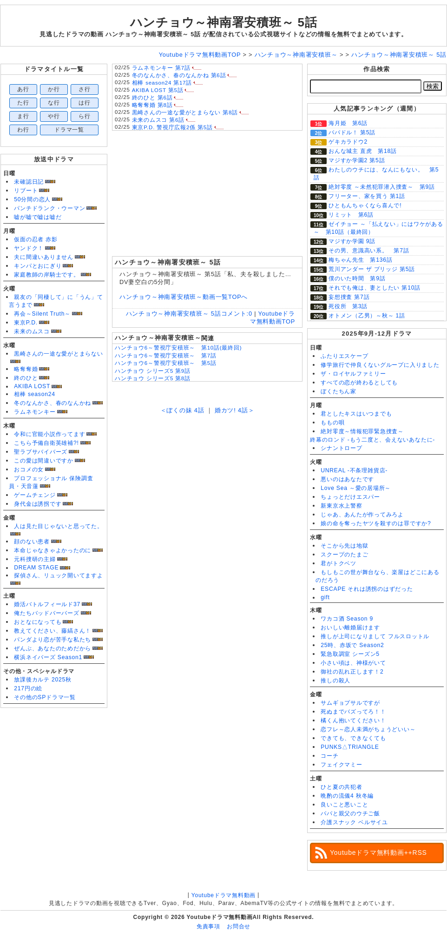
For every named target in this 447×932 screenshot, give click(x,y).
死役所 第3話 (348, 306)
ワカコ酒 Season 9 (347, 618)
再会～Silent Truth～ (42, 314)
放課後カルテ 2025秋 (43, 679)
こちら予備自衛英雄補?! (46, 443)
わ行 (23, 129)
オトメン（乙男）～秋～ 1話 (367, 315)
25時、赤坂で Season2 (352, 645)
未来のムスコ (32, 331)
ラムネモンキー (34, 412)
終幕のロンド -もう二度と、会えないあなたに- (372, 439)
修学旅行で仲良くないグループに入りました (380, 365)
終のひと (26, 378)
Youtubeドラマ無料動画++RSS (378, 852)
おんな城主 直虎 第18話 (363, 151)
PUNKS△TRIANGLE (350, 747)
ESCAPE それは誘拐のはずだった (367, 589)
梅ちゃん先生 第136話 (361, 260)
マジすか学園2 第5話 (357, 160)
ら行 (85, 116)
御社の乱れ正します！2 (352, 671)
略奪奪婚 (26, 369)
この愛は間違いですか (43, 460)
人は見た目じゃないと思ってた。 (58, 526)
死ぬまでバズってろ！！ (353, 711)
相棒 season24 (34, 394)
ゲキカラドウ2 (348, 142)
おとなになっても (37, 622)
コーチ (329, 756)
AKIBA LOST (32, 386)
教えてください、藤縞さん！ (52, 631)
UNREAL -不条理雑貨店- (354, 470)
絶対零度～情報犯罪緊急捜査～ (362, 431)
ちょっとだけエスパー (350, 497)
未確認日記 (29, 181)
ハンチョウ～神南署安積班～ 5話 (223, 22)
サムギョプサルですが (350, 703)
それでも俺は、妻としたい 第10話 (375, 287)
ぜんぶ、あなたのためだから (52, 648)
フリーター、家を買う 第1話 (367, 196)
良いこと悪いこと (344, 804)
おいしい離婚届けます (350, 627)
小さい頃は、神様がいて (353, 663)
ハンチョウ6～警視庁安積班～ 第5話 (166, 363)
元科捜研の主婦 (34, 559)
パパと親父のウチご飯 (350, 813)
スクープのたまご (344, 554)
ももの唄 (332, 422)
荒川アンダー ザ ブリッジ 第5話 (372, 269)
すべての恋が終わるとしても (359, 382)
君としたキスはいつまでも (356, 413)
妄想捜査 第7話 (349, 297)
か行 (54, 89)
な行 (54, 102)
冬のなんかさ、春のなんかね (52, 403)
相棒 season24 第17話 (162, 83)
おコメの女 (29, 469)
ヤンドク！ (29, 248)
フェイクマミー (341, 764)
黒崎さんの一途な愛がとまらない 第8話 (185, 112)
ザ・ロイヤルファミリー (353, 373)
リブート (26, 190)
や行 (54, 116)
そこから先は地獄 (344, 545)
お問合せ (238, 926)
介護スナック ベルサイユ (354, 822)
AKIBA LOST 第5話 (158, 90)
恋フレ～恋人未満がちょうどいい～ (368, 729)
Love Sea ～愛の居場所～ (356, 488)
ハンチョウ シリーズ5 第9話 (153, 371)
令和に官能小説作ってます (49, 434)
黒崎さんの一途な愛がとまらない (58, 353)
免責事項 (208, 926)
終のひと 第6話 (152, 97)
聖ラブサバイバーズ (40, 452)
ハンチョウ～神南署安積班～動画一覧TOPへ (183, 296)
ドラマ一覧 (69, 129)
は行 (85, 102)
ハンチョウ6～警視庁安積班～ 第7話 (166, 355)
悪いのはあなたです (347, 479)
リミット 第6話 (351, 215)
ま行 (23, 116)
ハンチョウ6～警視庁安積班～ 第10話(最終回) (178, 347)
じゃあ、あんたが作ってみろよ (362, 514)
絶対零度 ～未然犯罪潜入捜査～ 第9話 (382, 187)
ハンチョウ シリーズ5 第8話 (153, 378)
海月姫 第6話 (348, 123)
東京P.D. (26, 322)
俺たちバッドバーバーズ (46, 613)
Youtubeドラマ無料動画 (223, 895)
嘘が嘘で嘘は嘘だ (37, 217)
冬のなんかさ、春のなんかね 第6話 (179, 75)
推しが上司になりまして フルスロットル (375, 636)
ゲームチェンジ (34, 495)
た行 (23, 102)
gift (325, 597)
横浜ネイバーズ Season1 (48, 657)
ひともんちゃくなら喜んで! (365, 205)
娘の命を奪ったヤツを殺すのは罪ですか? (376, 523)
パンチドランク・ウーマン (49, 208)
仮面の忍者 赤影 (36, 239)
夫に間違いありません (43, 257)
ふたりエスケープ (344, 356)
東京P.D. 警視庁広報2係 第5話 (172, 127)
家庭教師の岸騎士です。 (46, 274)
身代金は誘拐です (37, 504)
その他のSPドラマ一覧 (45, 697)
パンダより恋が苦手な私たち (52, 639)
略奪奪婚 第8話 (152, 105)
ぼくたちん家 (338, 391)
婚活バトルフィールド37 (47, 604)
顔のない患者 (32, 541)
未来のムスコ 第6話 (158, 120)
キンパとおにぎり (37, 266)
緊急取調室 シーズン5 (350, 654)
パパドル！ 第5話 (352, 132)
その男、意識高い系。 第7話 (369, 250)
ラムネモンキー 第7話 (161, 68)
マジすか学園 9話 (352, 241)
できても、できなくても (353, 738)
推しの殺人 (335, 680)
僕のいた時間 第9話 (357, 278)
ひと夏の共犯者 (341, 787)
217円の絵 (28, 688)
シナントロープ (341, 448)
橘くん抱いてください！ (353, 720)
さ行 (85, 89)
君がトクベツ (338, 563)
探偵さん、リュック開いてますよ (58, 575)
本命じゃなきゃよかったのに (52, 550)
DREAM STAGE (36, 567)
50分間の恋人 (32, 199)
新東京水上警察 (341, 505)
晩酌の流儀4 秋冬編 (347, 796)
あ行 (23, 89)
